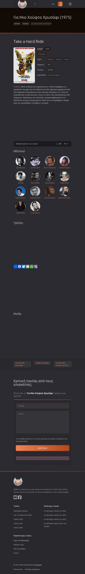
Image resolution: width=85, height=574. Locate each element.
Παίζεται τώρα (19, 545)
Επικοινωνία (18, 569)
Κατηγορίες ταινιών (21, 511)
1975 (47, 49)
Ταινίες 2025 (18, 523)
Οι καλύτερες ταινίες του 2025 (55, 515)
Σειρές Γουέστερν (42, 363)
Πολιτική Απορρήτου (32, 569)
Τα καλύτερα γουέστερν (20, 364)
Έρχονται (21, 540)
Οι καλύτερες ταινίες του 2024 (55, 519)
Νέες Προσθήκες (20, 549)
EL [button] (54, 4)
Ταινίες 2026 (18, 519)
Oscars (16, 553)
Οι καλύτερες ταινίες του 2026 (55, 511)
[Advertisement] (43, 121)
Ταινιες (26, 24)
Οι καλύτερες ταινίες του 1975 (62, 364)
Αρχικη (17, 24)
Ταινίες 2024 (18, 527)
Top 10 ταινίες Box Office (23, 515)
